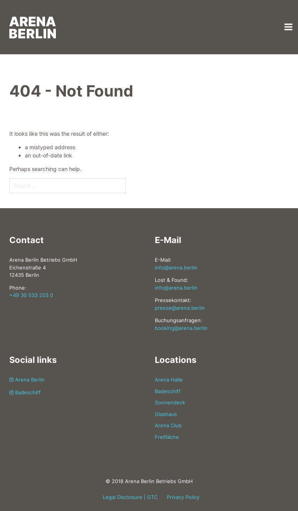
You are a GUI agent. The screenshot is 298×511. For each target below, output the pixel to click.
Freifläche (167, 437)
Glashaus (166, 414)
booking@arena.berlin (181, 328)
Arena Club (168, 425)
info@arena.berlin (176, 267)
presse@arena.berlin (180, 308)
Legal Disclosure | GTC (130, 497)
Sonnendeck (170, 402)
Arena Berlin (27, 379)
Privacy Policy (183, 497)
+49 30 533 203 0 (31, 295)
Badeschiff (25, 392)
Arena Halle (169, 379)
